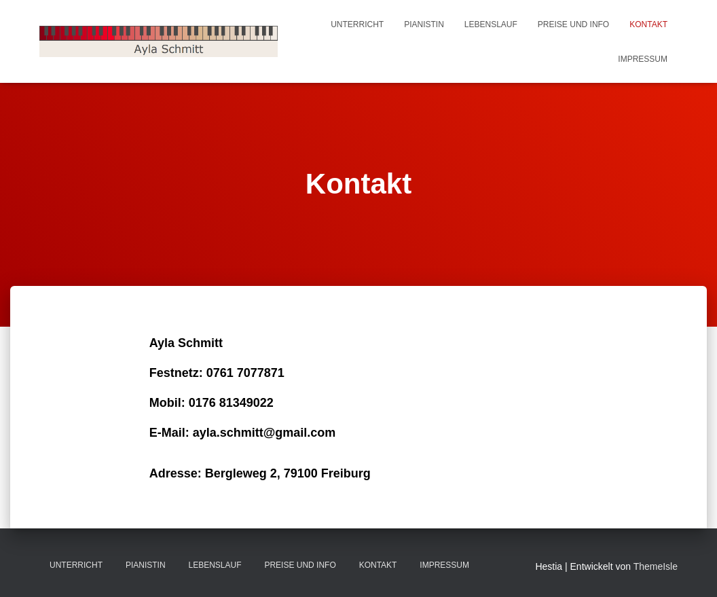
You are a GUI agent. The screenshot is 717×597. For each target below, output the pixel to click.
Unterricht (357, 24)
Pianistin (424, 24)
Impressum (642, 59)
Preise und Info (573, 24)
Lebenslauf (490, 24)
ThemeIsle (655, 566)
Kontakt (648, 24)
